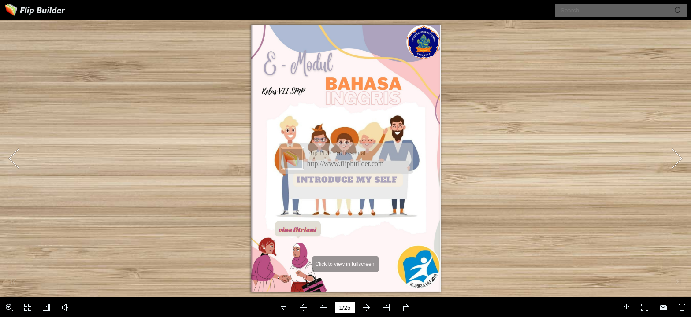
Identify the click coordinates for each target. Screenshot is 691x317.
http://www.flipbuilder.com (345, 163)
